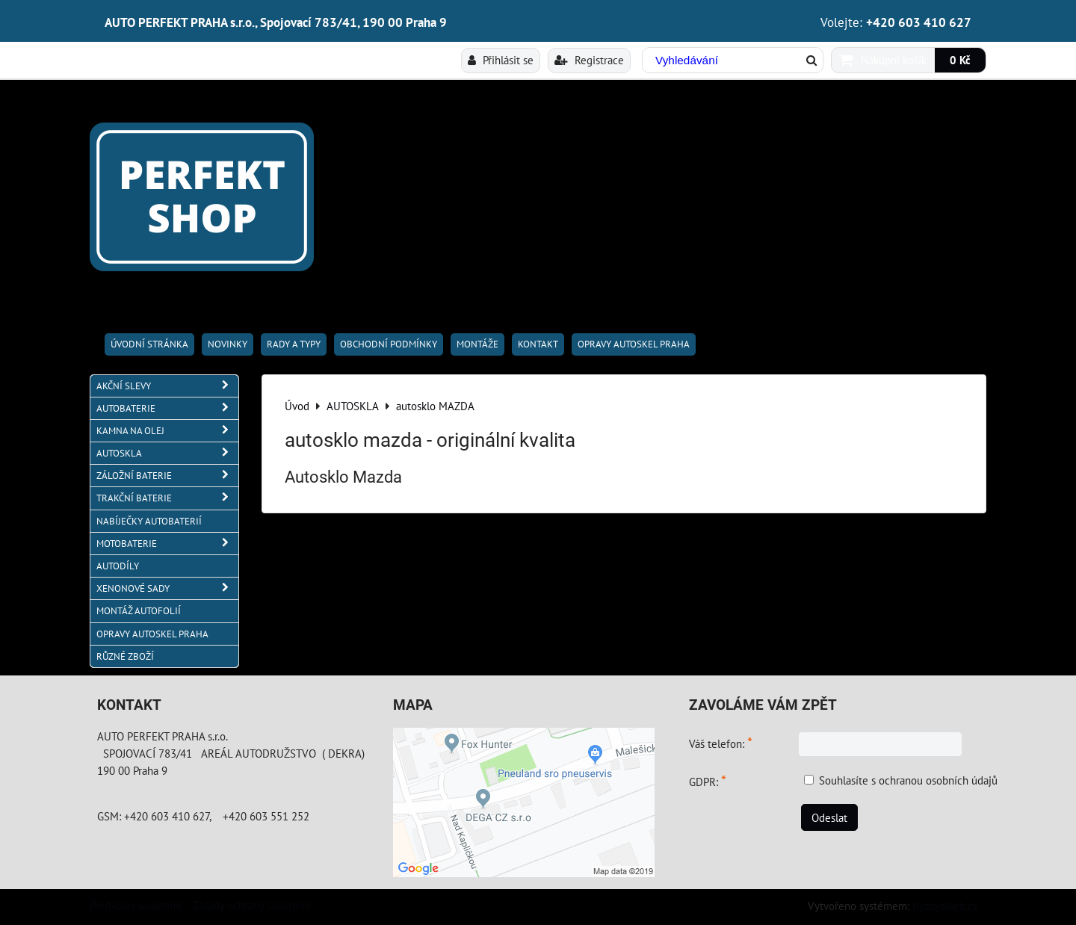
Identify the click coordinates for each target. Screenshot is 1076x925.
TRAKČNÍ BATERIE (167, 498)
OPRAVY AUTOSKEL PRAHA (634, 344)
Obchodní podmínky (388, 344)
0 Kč (960, 59)
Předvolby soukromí (136, 904)
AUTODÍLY (117, 566)
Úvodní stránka (149, 344)
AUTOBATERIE (167, 408)
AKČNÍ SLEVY (167, 386)
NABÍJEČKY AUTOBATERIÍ (149, 521)
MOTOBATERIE (167, 543)
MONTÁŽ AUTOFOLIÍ (138, 610)
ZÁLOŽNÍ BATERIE (167, 475)
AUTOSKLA (167, 453)
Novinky (227, 344)
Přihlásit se (501, 59)
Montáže (477, 344)
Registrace (589, 59)
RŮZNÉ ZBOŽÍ (125, 656)
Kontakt (538, 344)
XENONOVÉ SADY (167, 588)
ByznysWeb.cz (945, 905)
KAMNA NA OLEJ (167, 431)
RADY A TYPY (294, 344)
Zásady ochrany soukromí (251, 904)
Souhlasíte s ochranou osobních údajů (908, 780)
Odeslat (829, 817)
